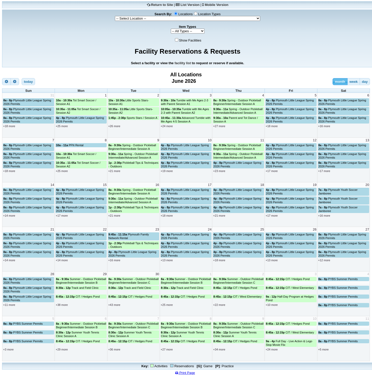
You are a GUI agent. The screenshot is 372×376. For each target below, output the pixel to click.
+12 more (324, 260)
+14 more (9, 215)
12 (314, 140)
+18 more (9, 126)
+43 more (114, 304)
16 (157, 185)
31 (52, 95)
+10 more (272, 304)
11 (262, 140)
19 (314, 185)
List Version (190, 5)
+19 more (167, 171)
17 (210, 185)
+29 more (62, 349)
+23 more (219, 171)
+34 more (219, 349)
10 (210, 140)
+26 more (114, 126)
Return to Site (162, 5)
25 (262, 229)
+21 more (114, 171)
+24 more (167, 126)
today (28, 82)
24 (210, 229)
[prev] (6, 81)
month (340, 82)
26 (314, 229)
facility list (182, 63)
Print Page (185, 373)
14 (52, 185)
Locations (185, 14)
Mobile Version (217, 5)
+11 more (9, 304)
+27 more (219, 126)
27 (367, 229)
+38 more (62, 304)
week (353, 82)
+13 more (167, 260)
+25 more (62, 126)
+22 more (219, 304)
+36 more (114, 349)
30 (157, 274)
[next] (15, 81)
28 (52, 274)
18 (262, 185)
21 (52, 229)
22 (104, 229)
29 (104, 274)
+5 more (323, 349)
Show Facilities (190, 40)
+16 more (324, 126)
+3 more (8, 349)
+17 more (272, 171)
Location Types (209, 14)
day (365, 82)
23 (157, 229)
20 (367, 185)
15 (104, 185)
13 (367, 140)
